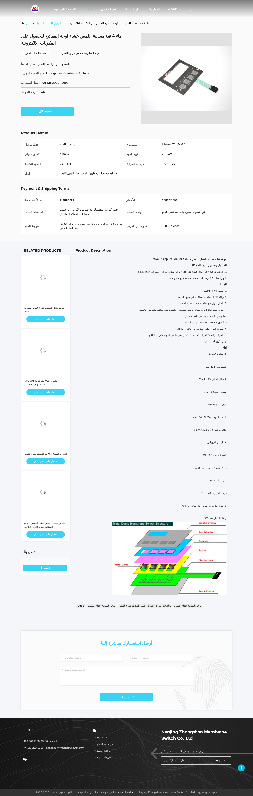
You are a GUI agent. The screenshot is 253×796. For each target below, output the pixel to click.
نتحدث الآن (47, 111)
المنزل (28, 23)
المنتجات (39, 23)
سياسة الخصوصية (124, 792)
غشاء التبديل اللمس (57, 23)
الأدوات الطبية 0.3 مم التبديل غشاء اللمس (45, 453)
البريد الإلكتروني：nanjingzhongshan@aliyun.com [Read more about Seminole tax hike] (54, 747)
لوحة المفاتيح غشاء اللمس (101, 605)
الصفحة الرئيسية (65, 9)
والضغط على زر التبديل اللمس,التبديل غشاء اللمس (145, 605)
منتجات (88, 9)
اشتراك (220, 760)
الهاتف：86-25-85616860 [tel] (40, 741)
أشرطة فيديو (109, 9)
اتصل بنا (154, 9)
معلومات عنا (133, 9)
